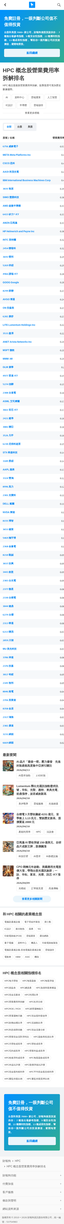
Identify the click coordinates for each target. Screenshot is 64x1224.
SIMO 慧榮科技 (11, 197)
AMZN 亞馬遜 (10, 222)
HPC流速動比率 (34, 1023)
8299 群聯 (8, 290)
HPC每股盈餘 (29, 981)
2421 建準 (8, 418)
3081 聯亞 (8, 426)
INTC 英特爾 (9, 239)
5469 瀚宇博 (9, 537)
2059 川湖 (8, 640)
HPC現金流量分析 (36, 1030)
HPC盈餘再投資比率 (43, 1037)
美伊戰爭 (23, 803)
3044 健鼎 (8, 606)
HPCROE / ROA (12, 1009)
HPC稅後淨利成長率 (14, 1058)
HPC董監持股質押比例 (38, 1079)
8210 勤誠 (8, 555)
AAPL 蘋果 (9, 469)
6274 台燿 (8, 614)
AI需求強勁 (24, 775)
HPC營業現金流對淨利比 (16, 1037)
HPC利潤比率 (31, 995)
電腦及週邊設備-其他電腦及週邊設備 (22, 950)
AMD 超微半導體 (12, 205)
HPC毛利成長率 (12, 1051)
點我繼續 (32, 52)
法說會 (50, 831)
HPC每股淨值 (47, 981)
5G (39, 929)
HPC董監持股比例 (13, 1079)
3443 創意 (8, 572)
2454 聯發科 (9, 248)
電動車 (7, 957)
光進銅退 (53, 803)
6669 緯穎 (8, 742)
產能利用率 (25, 831)
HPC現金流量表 (12, 995)
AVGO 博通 (9, 299)
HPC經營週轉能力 (34, 1009)
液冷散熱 (20, 929)
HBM (18, 957)
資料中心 (19, 97)
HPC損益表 (10, 988)
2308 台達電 (9, 392)
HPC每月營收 (11, 981)
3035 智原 (8, 188)
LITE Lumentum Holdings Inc (19, 325)
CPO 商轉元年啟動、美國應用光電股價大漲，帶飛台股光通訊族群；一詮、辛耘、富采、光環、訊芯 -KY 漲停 (38, 872)
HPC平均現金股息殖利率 (41, 1072)
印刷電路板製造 (50, 943)
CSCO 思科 (9, 163)
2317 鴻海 (8, 717)
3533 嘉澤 (8, 333)
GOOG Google (11, 282)
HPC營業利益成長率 (35, 1051)
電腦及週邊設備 (12, 922)
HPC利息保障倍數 (13, 1030)
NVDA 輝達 (9, 512)
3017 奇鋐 (8, 674)
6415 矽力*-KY (11, 214)
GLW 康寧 (8, 367)
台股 (19, 126)
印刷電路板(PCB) (13, 936)
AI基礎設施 (52, 856)
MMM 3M (8, 358)
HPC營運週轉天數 (13, 1016)
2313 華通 (8, 623)
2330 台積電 (9, 597)
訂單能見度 (37, 888)
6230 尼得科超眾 (12, 444)
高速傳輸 (53, 888)
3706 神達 (8, 657)
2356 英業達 (9, 700)
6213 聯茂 (8, 631)
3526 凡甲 (8, 435)
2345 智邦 (8, 683)
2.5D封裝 (41, 775)
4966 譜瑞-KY (10, 273)
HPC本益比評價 (12, 1065)
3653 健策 (8, 529)
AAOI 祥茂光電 (11, 171)
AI (7, 97)
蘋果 (31, 929)
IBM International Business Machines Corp (27, 180)
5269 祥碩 (8, 265)
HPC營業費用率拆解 (14, 1002)
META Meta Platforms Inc (17, 154)
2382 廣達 (8, 725)
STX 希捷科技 (10, 452)
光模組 (22, 888)
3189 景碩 (8, 461)
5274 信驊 (8, 384)
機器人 (34, 943)
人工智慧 (52, 97)
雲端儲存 (38, 105)
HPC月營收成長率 (13, 1044)
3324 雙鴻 (8, 478)
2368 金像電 (9, 546)
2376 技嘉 (8, 666)
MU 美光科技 (10, 648)
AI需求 (37, 856)
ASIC (27, 957)
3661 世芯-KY (10, 409)
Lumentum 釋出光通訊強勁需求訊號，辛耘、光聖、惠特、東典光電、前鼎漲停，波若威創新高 (38, 790)
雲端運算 (36, 97)
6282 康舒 (8, 316)
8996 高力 (8, 486)
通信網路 (44, 936)
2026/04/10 (23, 798)
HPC (38, 831)
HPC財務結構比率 (13, 1023)
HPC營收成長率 (34, 1044)
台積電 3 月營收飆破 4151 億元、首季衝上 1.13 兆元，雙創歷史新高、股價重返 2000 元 (38, 818)
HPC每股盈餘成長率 (39, 1058)
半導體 (23, 105)
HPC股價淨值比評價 (35, 1065)
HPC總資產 (25, 988)
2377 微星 (8, 589)
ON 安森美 (8, 307)
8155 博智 (8, 520)
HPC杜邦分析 (35, 1002)
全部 (9, 126)
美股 (30, 126)
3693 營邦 (8, 256)
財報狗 (7, 1161)
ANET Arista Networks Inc (17, 341)
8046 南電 (8, 691)
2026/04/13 (23, 770)
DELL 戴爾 (8, 503)
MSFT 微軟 (9, 350)
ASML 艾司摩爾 (11, 401)
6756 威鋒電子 (10, 146)
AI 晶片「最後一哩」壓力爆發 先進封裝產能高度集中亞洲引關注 (38, 763)
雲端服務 (38, 803)
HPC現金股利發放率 (37, 1016)
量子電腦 (8, 943)
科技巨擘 (23, 856)
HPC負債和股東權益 (46, 988)
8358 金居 (8, 708)
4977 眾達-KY (10, 375)
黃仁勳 (47, 922)
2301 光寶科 (9, 495)
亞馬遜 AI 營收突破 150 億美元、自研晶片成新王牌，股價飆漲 (38, 844)
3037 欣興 (8, 563)
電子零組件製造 (32, 922)
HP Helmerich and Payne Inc (18, 231)
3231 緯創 (8, 734)
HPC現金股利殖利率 (14, 1072)
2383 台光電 (9, 580)
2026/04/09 (23, 883)
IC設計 (9, 105)
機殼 (36, 957)
